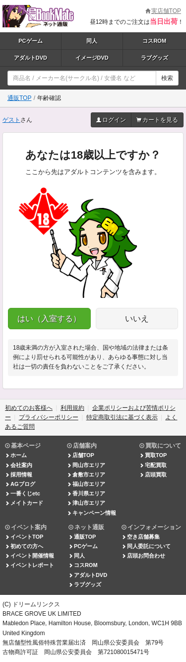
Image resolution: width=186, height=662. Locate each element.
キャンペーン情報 (91, 513)
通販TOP (19, 98)
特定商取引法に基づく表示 (122, 417)
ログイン (111, 119)
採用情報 (18, 474)
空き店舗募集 (141, 537)
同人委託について (146, 546)
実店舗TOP (163, 10)
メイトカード (24, 503)
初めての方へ (24, 546)
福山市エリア (86, 484)
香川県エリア (86, 493)
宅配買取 (153, 465)
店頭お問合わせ (143, 556)
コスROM (154, 41)
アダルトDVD (30, 58)
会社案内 (18, 465)
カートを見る (157, 119)
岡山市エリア (86, 465)
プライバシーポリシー (48, 417)
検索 (167, 78)
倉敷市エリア (86, 474)
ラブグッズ (154, 58)
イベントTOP (24, 537)
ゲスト (11, 119)
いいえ (137, 318)
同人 (91, 41)
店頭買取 (153, 474)
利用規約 (72, 407)
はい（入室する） (49, 318)
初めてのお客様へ (29, 407)
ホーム (16, 455)
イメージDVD (92, 58)
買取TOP (153, 455)
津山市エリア (86, 503)
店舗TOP (80, 455)
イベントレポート (29, 565)
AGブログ (20, 484)
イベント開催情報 (29, 556)
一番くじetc (22, 493)
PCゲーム (30, 41)
